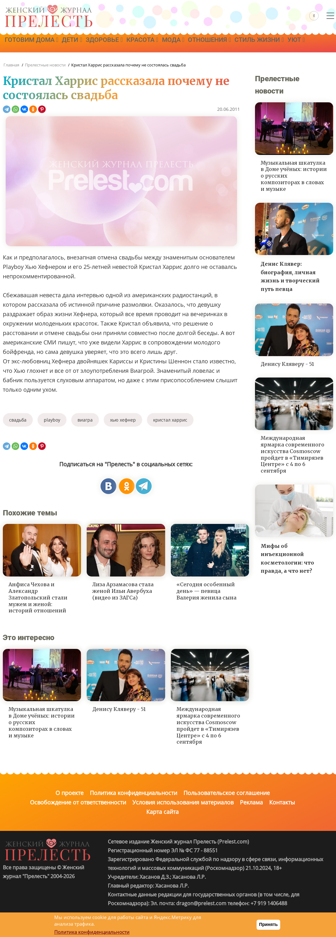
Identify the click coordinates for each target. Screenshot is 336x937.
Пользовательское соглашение (226, 793)
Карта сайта (162, 811)
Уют (16, 61)
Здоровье (119, 43)
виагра (85, 420)
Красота (163, 43)
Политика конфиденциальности (133, 793)
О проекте (69, 793)
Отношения (241, 43)
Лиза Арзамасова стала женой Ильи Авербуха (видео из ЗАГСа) (123, 591)
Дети (81, 43)
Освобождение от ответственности (78, 802)
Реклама (251, 802)
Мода (199, 43)
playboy (52, 420)
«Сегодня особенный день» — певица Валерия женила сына (206, 591)
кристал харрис (170, 420)
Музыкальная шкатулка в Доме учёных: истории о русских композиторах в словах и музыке (42, 722)
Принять (268, 924)
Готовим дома (34, 43)
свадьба (17, 420)
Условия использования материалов (183, 802)
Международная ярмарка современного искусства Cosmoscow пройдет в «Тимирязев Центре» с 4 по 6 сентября (208, 725)
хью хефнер (123, 420)
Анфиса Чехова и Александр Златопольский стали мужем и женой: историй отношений (38, 597)
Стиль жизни (297, 43)
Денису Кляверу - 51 (119, 709)
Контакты (282, 802)
